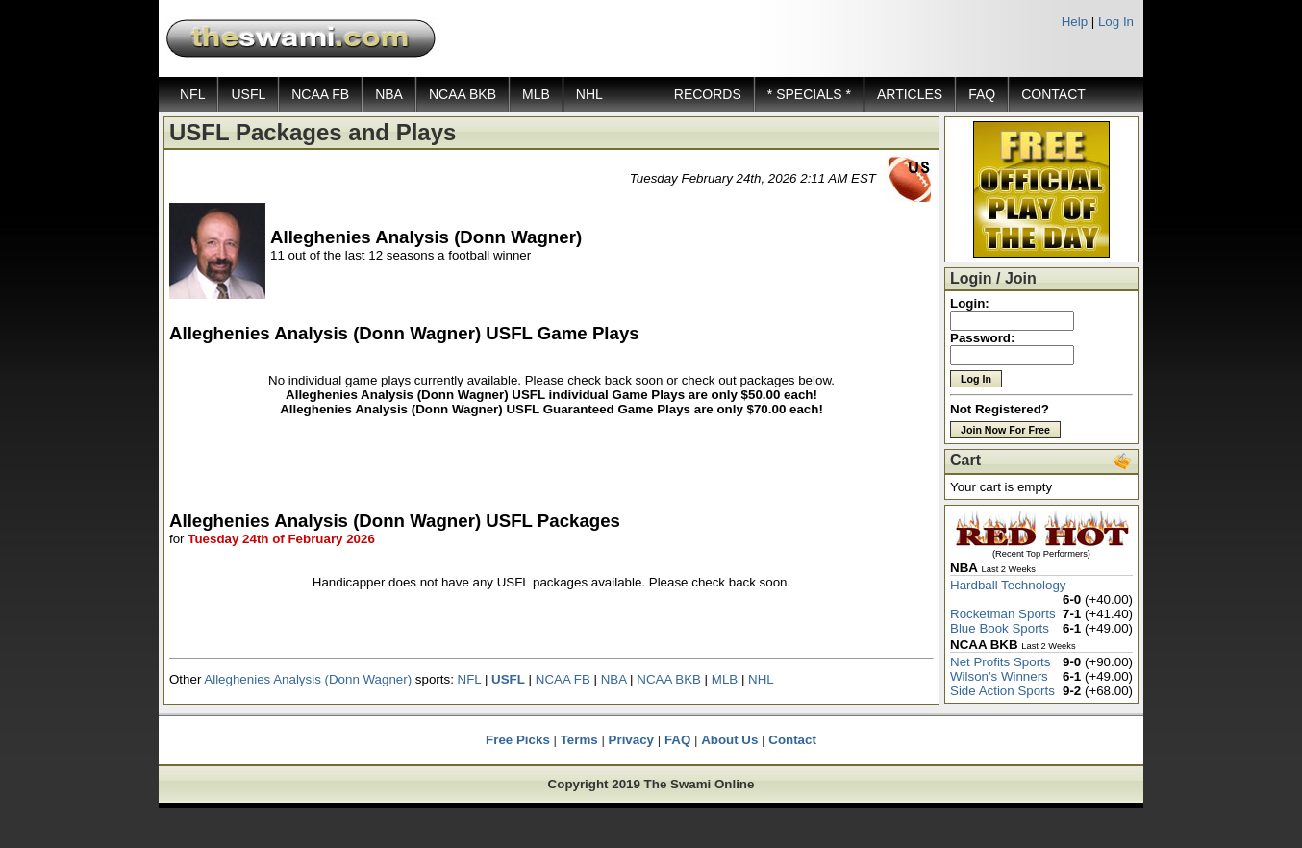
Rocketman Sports (1003, 614)
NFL (192, 94)
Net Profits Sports (1000, 662)
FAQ (981, 94)
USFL (248, 94)
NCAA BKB (462, 94)
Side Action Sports (1002, 691)
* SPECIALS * (809, 94)
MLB (536, 94)
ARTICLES (909, 94)
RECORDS (707, 94)
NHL (589, 94)
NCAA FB (320, 94)
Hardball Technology (1008, 585)
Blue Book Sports (999, 628)
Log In (1116, 21)
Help (1075, 21)
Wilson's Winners (999, 676)
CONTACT (1053, 94)
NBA (389, 94)
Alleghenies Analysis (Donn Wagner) (308, 679)
